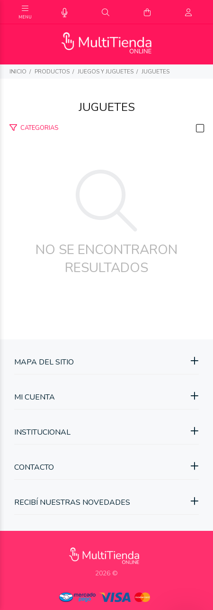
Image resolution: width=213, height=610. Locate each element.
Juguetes (155, 71)
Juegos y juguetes (105, 71)
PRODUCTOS (52, 71)
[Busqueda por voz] (64, 13)
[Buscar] (105, 12)
